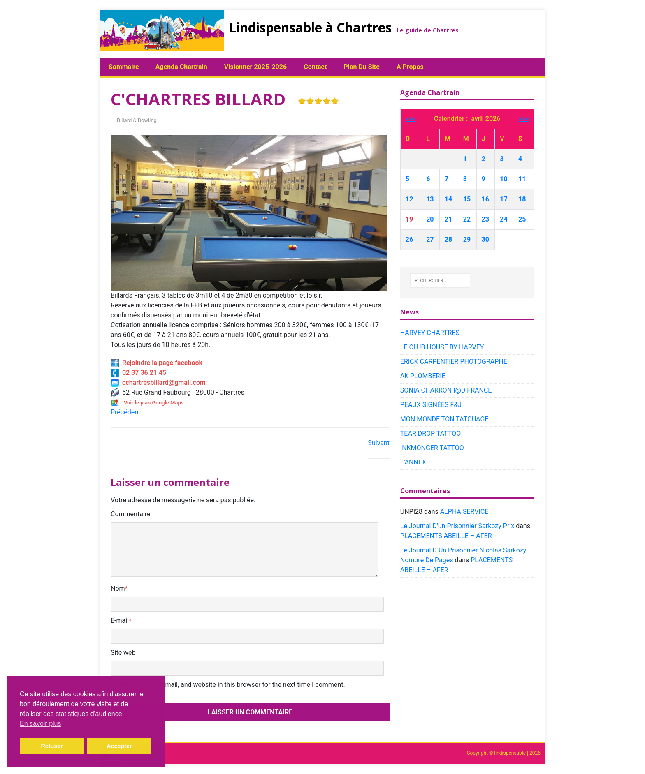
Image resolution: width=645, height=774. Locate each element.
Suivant (379, 443)
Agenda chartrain (181, 67)
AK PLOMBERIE (422, 376)
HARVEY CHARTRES (429, 333)
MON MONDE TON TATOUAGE (444, 419)
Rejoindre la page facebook (156, 363)
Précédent (125, 412)
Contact (315, 67)
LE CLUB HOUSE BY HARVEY (442, 347)
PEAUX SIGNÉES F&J (431, 405)
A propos (410, 67)
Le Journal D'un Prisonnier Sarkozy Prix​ (457, 526)
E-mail (120, 620)
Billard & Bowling (137, 120)
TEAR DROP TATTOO (430, 433)
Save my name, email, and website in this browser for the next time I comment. (230, 685)
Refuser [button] (52, 746)
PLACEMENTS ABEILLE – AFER (446, 536)
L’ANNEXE (415, 462)
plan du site (361, 67)
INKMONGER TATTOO (432, 448)
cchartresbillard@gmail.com (158, 382)
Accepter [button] (119, 746)
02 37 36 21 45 (138, 373)
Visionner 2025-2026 (255, 67)
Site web (123, 652)
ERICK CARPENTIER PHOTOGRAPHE (453, 361)
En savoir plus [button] (40, 723)
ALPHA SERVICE (464, 511)
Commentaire (131, 514)
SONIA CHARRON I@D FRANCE (446, 390)
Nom (118, 588)
